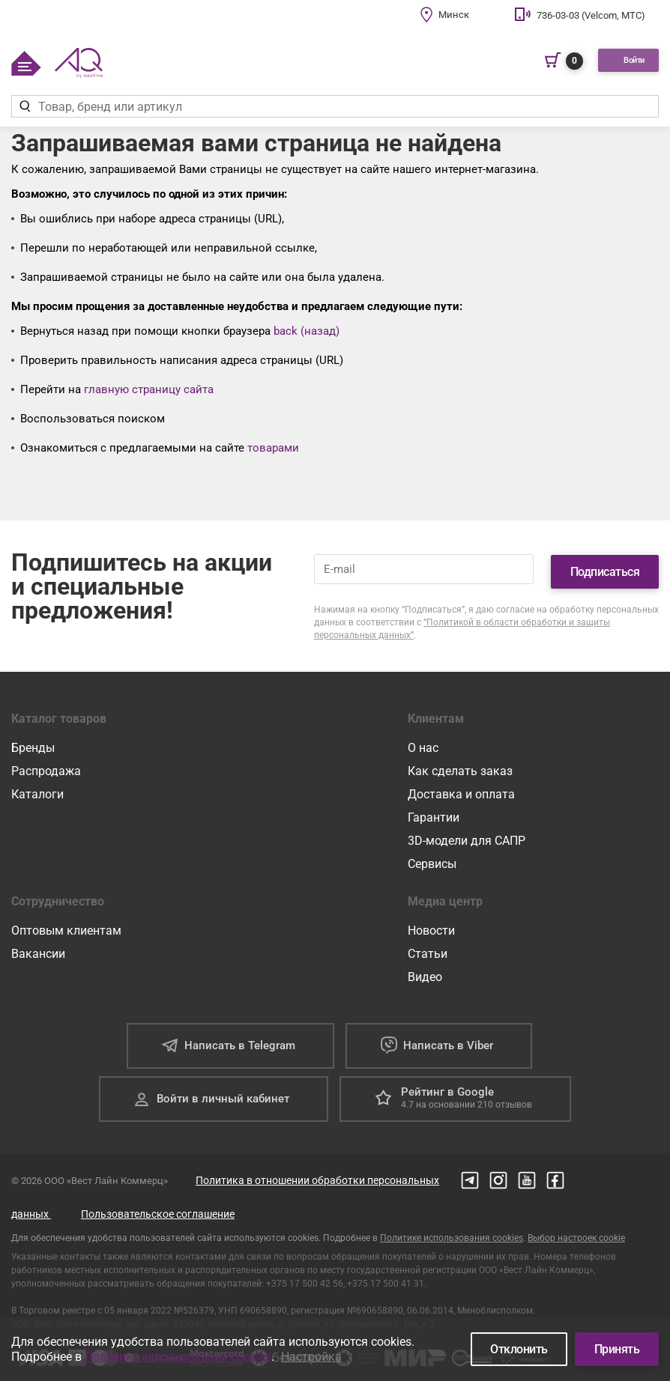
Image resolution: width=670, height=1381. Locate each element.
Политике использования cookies (451, 1233)
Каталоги (37, 790)
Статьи (427, 949)
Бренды (33, 743)
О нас (423, 743)
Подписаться (605, 567)
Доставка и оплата (461, 790)
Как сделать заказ (460, 766)
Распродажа (46, 766)
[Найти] (24, 106)
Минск (453, 14)
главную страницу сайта (149, 389)
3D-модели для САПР (466, 836)
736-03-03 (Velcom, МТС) (591, 15)
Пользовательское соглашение (158, 1209)
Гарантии (433, 813)
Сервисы (432, 859)
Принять (617, 1349)
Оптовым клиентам (66, 926)
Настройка (311, 1357)
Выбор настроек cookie (576, 1233)
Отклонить (519, 1349)
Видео (425, 972)
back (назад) (306, 331)
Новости (431, 926)
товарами (273, 448)
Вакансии (38, 949)
